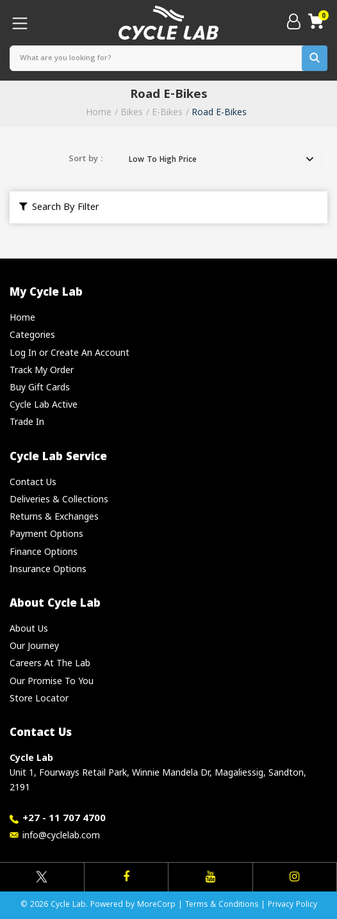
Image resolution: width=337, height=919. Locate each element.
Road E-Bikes (219, 112)
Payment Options (46, 533)
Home (98, 112)
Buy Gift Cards (40, 387)
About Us (29, 628)
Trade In (27, 421)
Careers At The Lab (50, 663)
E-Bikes (167, 112)
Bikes (131, 112)
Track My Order (42, 370)
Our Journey (34, 645)
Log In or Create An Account (69, 352)
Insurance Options (48, 569)
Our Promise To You (52, 681)
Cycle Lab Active (44, 404)
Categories (32, 334)
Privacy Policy (292, 905)
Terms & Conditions (221, 905)
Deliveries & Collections (59, 499)
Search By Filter (59, 208)
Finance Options (44, 551)
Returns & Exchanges (54, 516)
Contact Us (33, 481)
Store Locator (39, 698)
